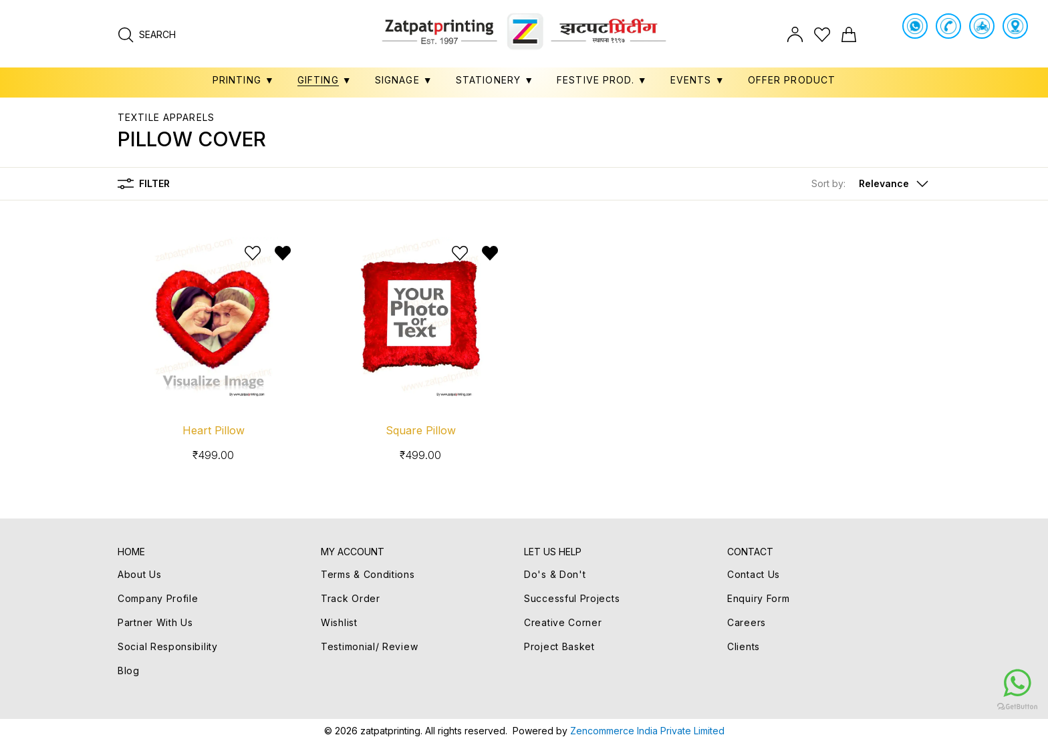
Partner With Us (155, 622)
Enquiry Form (758, 598)
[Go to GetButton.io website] (937, 706)
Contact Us (753, 574)
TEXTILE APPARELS (166, 117)
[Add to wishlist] (252, 253)
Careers (746, 622)
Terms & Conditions (368, 574)
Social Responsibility (168, 646)
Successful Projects (572, 598)
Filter (144, 184)
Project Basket (559, 646)
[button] (870, 184)
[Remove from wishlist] (282, 253)
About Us (140, 574)
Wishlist (339, 622)
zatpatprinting (390, 730)
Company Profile (158, 598)
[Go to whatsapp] (937, 683)
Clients (743, 646)
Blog (129, 670)
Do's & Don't (554, 574)
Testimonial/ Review (369, 646)
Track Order (350, 598)
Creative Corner (563, 622)
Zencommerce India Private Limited (647, 730)
